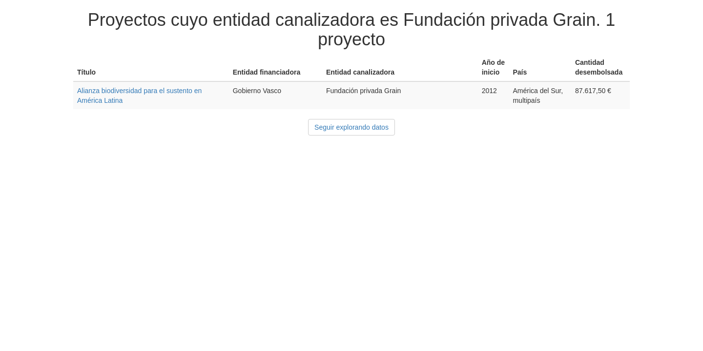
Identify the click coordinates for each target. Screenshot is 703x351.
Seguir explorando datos (351, 127)
